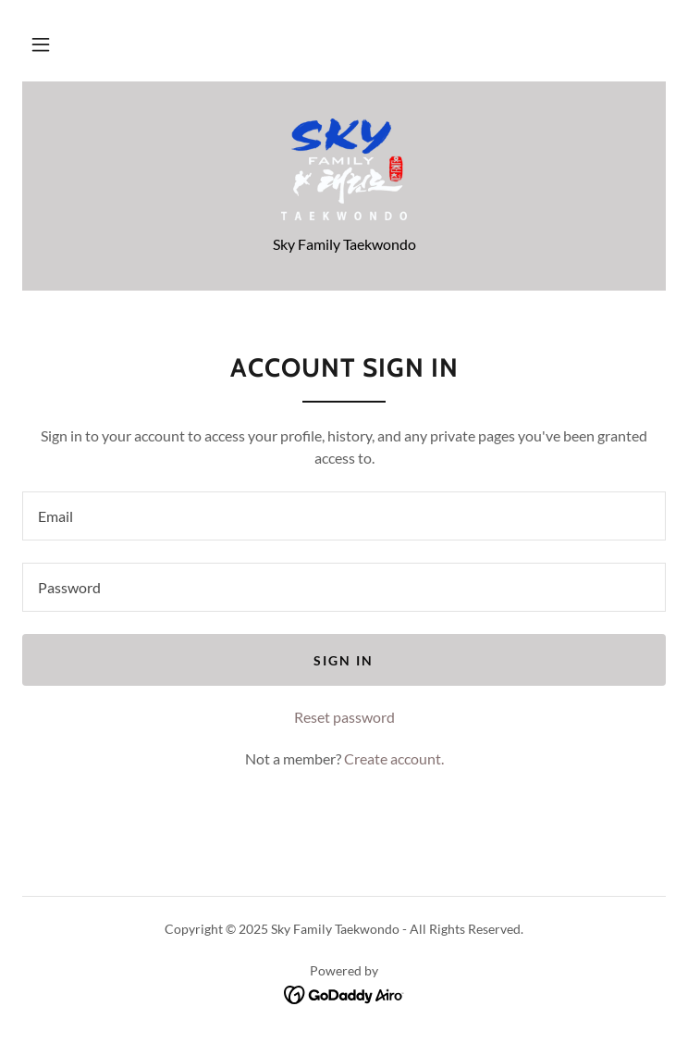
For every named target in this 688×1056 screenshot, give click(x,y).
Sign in (343, 660)
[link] (344, 169)
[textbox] (344, 515)
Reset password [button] (344, 717)
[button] (40, 44)
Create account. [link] (394, 758)
